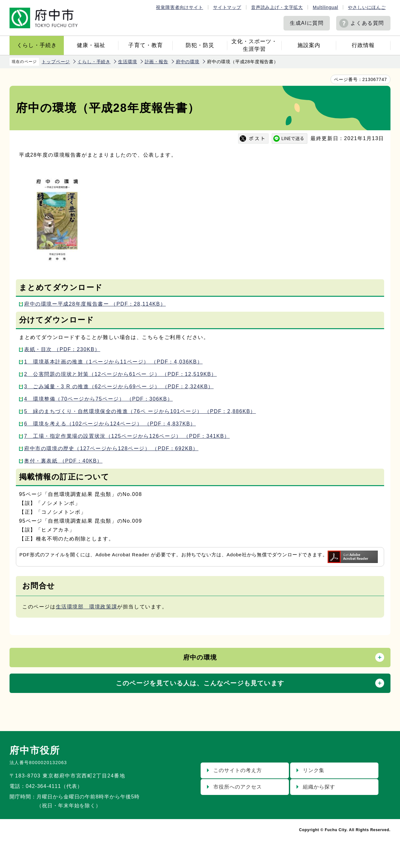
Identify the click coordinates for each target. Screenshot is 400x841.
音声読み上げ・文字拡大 (277, 7)
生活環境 (127, 61)
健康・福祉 (91, 45)
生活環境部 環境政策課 (86, 606)
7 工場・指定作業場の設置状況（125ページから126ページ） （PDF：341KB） (127, 436)
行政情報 (363, 45)
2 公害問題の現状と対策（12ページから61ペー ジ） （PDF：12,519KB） (120, 374)
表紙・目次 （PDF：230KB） (62, 349)
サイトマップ (227, 7)
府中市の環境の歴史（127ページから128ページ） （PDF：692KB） (111, 448)
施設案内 (308, 45)
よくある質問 (367, 23)
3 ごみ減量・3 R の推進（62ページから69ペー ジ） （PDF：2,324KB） (119, 386)
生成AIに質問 (306, 23)
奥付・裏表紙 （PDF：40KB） (63, 461)
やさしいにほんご (367, 7)
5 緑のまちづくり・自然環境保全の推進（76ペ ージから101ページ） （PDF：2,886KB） (140, 411)
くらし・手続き (37, 45)
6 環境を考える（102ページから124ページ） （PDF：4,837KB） (110, 423)
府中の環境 (187, 61)
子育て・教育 (145, 45)
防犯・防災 (200, 45)
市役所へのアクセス (237, 787)
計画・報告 (156, 61)
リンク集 (313, 770)
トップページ (56, 61)
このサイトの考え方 (237, 770)
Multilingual (325, 7)
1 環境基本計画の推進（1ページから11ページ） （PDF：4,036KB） (113, 361)
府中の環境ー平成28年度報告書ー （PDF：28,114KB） (95, 304)
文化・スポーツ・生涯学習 (254, 45)
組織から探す (319, 787)
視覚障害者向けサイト (179, 7)
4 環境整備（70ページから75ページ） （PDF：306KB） (98, 399)
